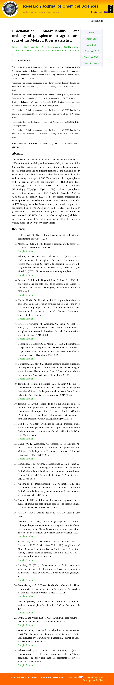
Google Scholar (25, 251)
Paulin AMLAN (41, 50)
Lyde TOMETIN (59, 50)
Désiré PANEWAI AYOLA (25, 47)
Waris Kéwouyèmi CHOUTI (55, 47)
